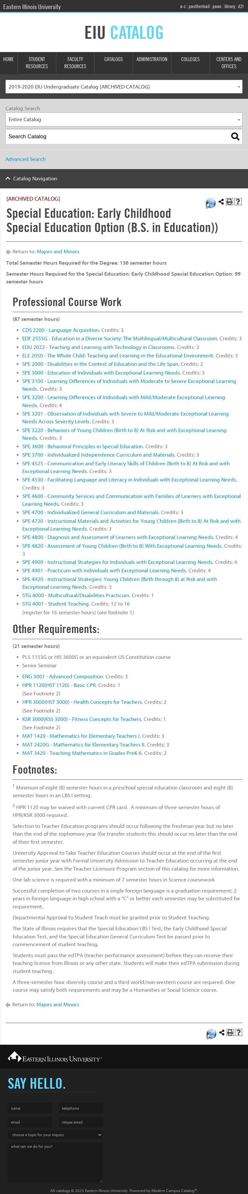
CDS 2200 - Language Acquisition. (61, 330)
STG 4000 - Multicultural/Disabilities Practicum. (76, 595)
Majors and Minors (58, 251)
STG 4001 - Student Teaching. (56, 604)
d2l (240, 6)
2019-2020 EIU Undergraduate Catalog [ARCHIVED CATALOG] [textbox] (79, 87)
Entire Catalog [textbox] (25, 119)
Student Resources (37, 63)
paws (217, 6)
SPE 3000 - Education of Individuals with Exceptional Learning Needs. (101, 373)
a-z (183, 6)
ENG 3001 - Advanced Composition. (63, 676)
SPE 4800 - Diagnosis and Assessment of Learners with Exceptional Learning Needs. (118, 537)
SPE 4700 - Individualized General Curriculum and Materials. (91, 512)
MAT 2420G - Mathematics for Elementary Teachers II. (84, 745)
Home (8, 59)
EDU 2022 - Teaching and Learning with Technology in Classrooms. (99, 347)
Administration (152, 59)
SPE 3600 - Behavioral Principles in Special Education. (83, 446)
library (229, 6)
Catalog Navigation (35, 178)
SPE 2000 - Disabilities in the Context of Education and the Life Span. (101, 364)
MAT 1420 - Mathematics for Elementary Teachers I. (81, 736)
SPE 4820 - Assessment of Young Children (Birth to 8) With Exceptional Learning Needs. (122, 546)
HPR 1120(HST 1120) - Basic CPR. (59, 685)
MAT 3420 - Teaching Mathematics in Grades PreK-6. (82, 753)
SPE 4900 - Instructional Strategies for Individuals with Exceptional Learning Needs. (118, 562)
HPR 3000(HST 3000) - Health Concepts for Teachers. (82, 702)
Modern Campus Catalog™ (174, 1190)
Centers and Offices (229, 63)
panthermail (199, 6)
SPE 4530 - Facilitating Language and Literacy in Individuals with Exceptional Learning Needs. (129, 480)
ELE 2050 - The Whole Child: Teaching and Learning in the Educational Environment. (118, 356)
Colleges (190, 59)
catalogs (63, 1190)
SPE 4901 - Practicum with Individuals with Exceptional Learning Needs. (104, 570)
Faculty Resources (75, 63)
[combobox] (124, 87)
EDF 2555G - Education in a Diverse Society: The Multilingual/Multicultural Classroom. (120, 338)
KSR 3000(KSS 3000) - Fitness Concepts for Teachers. (82, 719)
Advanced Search (25, 159)
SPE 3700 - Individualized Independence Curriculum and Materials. (99, 455)
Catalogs (113, 59)
